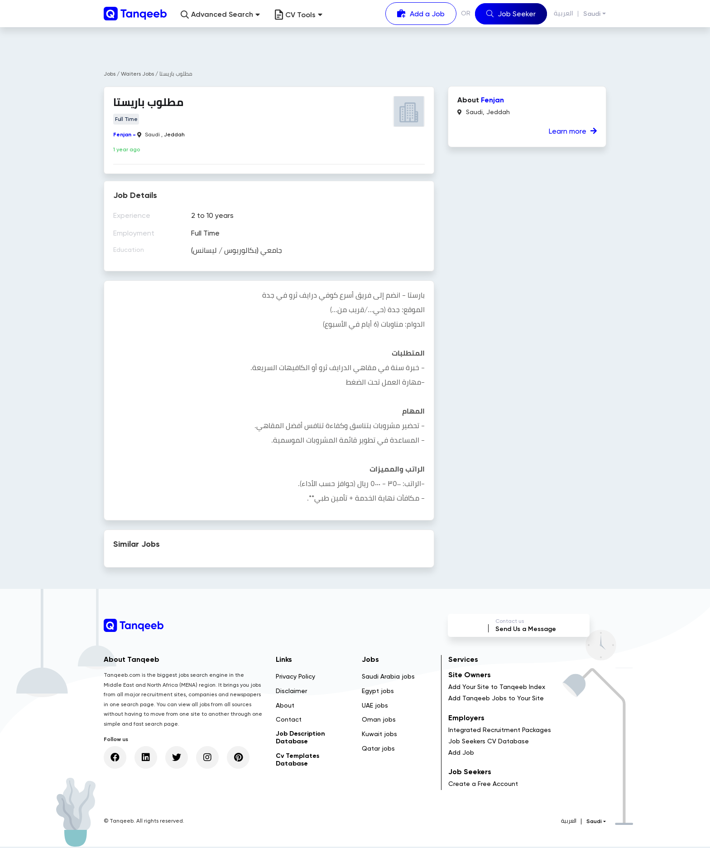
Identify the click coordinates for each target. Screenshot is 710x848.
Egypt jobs (378, 692)
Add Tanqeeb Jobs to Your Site (496, 699)
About (285, 706)
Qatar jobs (378, 749)
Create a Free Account (483, 785)
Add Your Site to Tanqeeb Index (496, 688)
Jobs (109, 74)
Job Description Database (300, 739)
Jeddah (174, 134)
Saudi (591, 14)
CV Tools (298, 15)
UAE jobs (375, 706)
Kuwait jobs (379, 735)
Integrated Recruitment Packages (499, 731)
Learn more (573, 131)
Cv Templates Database (297, 761)
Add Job (461, 753)
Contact (289, 721)
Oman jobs (379, 721)
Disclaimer (291, 692)
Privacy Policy (295, 677)
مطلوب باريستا (175, 74)
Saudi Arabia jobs (388, 677)
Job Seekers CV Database (488, 742)
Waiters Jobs (138, 74)
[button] (220, 15)
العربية (563, 13)
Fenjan (122, 134)
